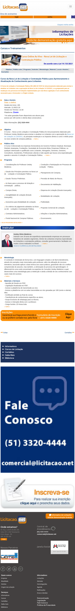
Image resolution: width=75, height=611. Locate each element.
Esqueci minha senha (65, 25)
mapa (4, 539)
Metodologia (44, 69)
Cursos (3, 598)
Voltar (5, 333)
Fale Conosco (42, 603)
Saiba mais (4, 604)
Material (53, 69)
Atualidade (4, 581)
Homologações (42, 584)
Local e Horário (62, 69)
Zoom (16, 112)
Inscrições (5, 72)
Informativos (5, 595)
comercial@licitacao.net (46, 534)
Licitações (40, 578)
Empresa (4, 578)
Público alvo (17, 69)
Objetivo (9, 69)
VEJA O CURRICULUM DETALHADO (27, 246)
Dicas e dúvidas (42, 593)
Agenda (39, 587)
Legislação (41, 600)
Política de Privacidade (46, 605)
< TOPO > (36, 139)
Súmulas (40, 581)
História (3, 584)
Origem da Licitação (7, 587)
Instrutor (35, 69)
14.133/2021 (48, 88)
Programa (27, 69)
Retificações (41, 590)
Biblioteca (4, 607)
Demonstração (43, 598)
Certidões (69, 333)
